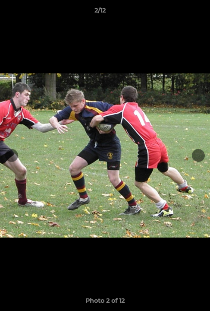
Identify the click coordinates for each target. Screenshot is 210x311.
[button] (179, 12)
